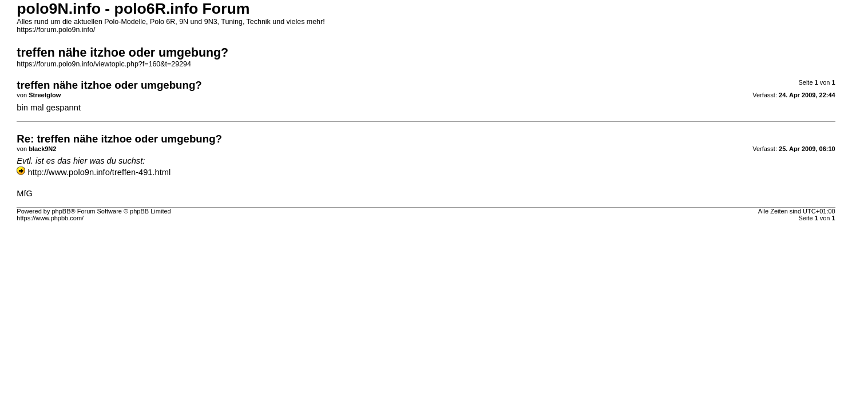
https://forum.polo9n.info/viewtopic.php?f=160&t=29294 (104, 64)
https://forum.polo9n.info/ (56, 30)
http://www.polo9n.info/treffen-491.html (99, 172)
